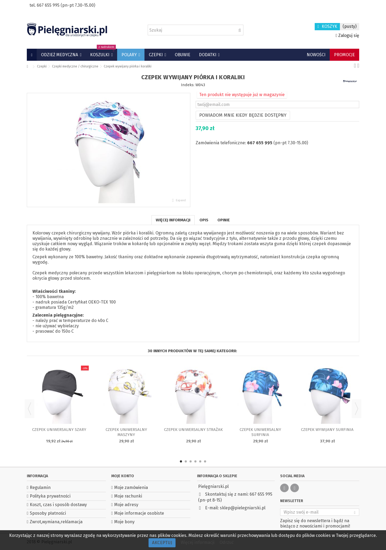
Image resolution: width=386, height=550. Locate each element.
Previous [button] (29, 408)
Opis (203, 220)
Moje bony (124, 521)
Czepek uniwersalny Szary (59, 429)
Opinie (223, 220)
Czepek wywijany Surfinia (327, 429)
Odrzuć (227, 542)
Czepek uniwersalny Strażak (193, 429)
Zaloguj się (347, 35)
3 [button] (191, 461)
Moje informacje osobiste (139, 513)
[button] (61, 55)
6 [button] (205, 461)
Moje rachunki (128, 496)
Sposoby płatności (48, 513)
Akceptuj (162, 542)
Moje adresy (126, 504)
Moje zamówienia (131, 487)
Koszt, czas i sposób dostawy (58, 504)
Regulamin (40, 487)
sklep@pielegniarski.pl (242, 507)
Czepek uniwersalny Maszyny (126, 432)
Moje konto (122, 476)
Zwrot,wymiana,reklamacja (56, 521)
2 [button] (186, 461)
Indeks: (187, 84)
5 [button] (200, 461)
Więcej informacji (173, 220)
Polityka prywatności (50, 496)
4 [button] (195, 461)
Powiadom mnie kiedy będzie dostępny (243, 115)
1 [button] (181, 461)
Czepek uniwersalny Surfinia (260, 432)
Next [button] (356, 408)
